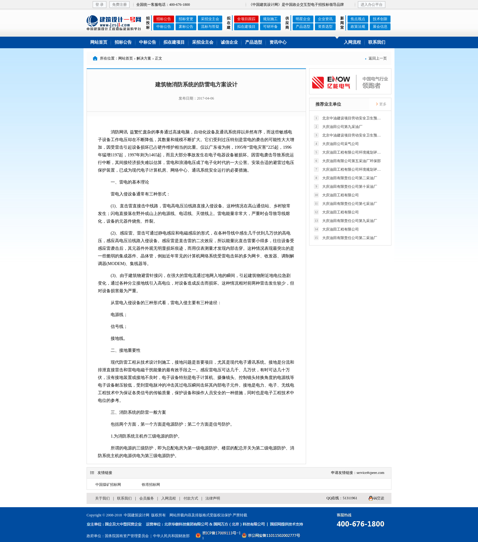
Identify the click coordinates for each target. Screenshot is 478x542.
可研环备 (270, 26)
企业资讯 (325, 19)
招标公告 (163, 19)
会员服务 (146, 498)
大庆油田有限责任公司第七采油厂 (345, 203)
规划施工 (270, 19)
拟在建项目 (246, 26)
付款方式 (191, 498)
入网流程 (352, 42)
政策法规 (358, 26)
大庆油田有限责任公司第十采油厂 (345, 186)
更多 (381, 104)
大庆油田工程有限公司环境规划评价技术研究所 (349, 152)
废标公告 (186, 26)
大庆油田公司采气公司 (336, 143)
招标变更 (186, 19)
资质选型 (325, 26)
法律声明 (212, 498)
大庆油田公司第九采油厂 (338, 126)
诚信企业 (229, 42)
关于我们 (102, 498)
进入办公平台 (372, 4)
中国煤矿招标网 (108, 484)
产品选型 (303, 26)
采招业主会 (210, 19)
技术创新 (380, 19)
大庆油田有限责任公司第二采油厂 (345, 178)
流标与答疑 (210, 26)
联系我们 (376, 42)
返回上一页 (376, 58)
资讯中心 (278, 42)
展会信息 (380, 26)
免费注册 (119, 4)
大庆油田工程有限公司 (336, 195)
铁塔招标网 (151, 484)
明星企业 (303, 19)
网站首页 (98, 42)
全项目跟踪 (246, 19)
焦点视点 (358, 19)
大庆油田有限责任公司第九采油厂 (345, 220)
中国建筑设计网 (136, 515)
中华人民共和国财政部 (171, 536)
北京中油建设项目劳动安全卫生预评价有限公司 (349, 118)
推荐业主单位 (328, 104)
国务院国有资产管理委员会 (127, 536)
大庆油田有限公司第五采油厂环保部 (347, 160)
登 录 (99, 4)
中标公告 (163, 26)
